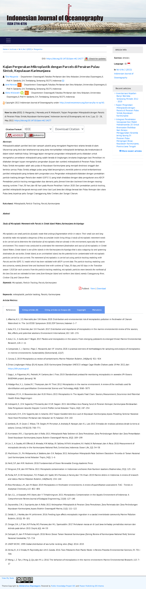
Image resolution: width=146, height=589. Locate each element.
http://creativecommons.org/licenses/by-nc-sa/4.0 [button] (82, 102)
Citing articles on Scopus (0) (58, 310)
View (92, 288)
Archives (13, 49)
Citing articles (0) (30, 310)
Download (101, 288)
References (11, 310)
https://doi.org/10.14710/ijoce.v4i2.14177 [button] (32, 120)
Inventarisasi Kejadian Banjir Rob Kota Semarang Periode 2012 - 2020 (127, 97)
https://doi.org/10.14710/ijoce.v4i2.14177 (64, 58)
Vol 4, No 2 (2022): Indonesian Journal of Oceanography (123, 73)
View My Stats (8, 578)
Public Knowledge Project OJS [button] (63, 586)
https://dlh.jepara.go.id (18, 368)
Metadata (97, 310)
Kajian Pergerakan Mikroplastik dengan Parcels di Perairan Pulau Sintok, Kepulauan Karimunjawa (127, 110)
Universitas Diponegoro (29, 586)
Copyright (81, 310)
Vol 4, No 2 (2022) (25, 49)
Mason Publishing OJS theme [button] (91, 586)
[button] (4, 102)
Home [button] (5, 49)
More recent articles (131, 151)
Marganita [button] (38, 49)
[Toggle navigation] (8, 40)
